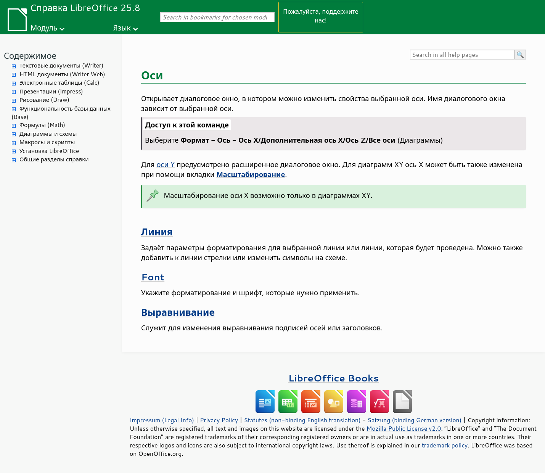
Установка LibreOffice (49, 151)
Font (152, 276)
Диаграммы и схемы (48, 134)
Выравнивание (178, 312)
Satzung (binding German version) (415, 420)
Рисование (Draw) (44, 100)
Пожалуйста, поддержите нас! (320, 15)
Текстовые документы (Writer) (61, 65)
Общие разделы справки (54, 159)
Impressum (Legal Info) (162, 420)
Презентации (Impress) (51, 91)
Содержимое (30, 55)
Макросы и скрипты (47, 142)
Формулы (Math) (42, 125)
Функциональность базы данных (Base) (61, 113)
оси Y (165, 164)
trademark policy (445, 445)
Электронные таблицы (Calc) (59, 83)
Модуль (44, 28)
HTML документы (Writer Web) (62, 74)
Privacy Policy (219, 420)
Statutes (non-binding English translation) (302, 420)
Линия (157, 231)
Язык (122, 28)
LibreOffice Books (333, 378)
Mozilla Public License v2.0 (404, 428)
